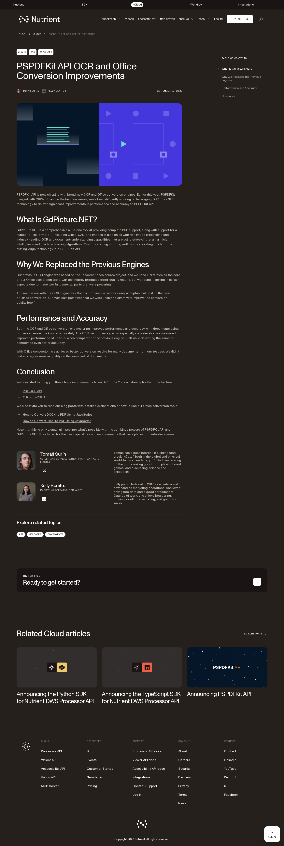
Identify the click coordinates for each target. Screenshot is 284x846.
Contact (230, 751)
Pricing (92, 786)
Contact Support (145, 786)
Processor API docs (147, 751)
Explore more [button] (255, 633)
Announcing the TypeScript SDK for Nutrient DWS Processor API (141, 697)
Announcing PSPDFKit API (219, 694)
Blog (90, 751)
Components (55, 534)
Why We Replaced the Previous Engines (241, 78)
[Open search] (261, 19)
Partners (184, 777)
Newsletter (95, 777)
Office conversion (110, 194)
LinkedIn (230, 760)
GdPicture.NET (27, 230)
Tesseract (88, 275)
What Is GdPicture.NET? (237, 69)
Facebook (231, 795)
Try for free (239, 19)
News (182, 803)
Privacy (183, 786)
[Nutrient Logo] (39, 19)
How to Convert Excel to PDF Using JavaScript (57, 421)
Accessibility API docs (149, 769)
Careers (184, 760)
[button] (111, 19)
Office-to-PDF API (35, 397)
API (21, 534)
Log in (137, 795)
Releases (35, 534)
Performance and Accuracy (239, 88)
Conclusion (229, 96)
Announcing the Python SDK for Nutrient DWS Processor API (55, 697)
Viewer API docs (144, 760)
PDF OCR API (32, 391)
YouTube (230, 769)
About (182, 751)
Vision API (48, 777)
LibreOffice (155, 275)
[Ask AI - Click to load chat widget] (272, 834)
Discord (230, 777)
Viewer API (48, 760)
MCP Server (50, 786)
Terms (183, 795)
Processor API (51, 751)
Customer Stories (100, 769)
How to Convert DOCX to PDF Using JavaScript (57, 414)
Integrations (141, 777)
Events (92, 760)
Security (184, 769)
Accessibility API (53, 769)
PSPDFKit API (26, 194)
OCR (87, 194)
